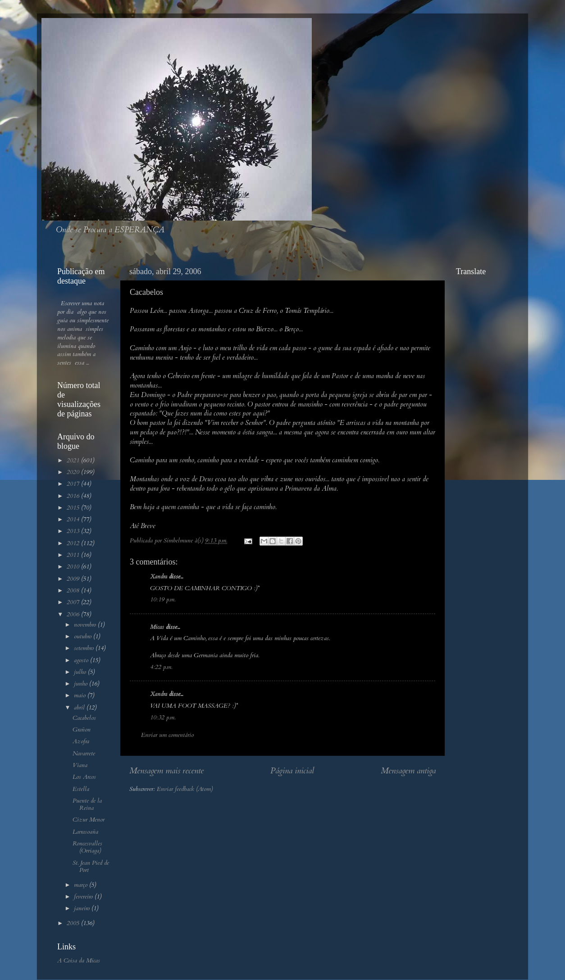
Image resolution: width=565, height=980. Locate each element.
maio (80, 695)
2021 (74, 460)
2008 (74, 591)
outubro (83, 636)
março (81, 885)
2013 (74, 531)
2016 (74, 496)
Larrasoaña (85, 832)
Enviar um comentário (167, 735)
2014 (74, 519)
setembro (85, 648)
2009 (74, 579)
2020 (74, 472)
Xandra (158, 577)
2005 (74, 923)
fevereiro (84, 897)
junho (81, 684)
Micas (157, 627)
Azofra (81, 741)
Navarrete (84, 754)
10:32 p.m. (162, 718)
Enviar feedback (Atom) (185, 789)
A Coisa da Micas (78, 961)
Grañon (82, 730)
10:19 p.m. (162, 600)
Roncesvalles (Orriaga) (87, 847)
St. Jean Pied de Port (91, 866)
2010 (74, 567)
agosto (82, 660)
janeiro (82, 908)
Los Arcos (84, 777)
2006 (74, 614)
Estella (81, 789)
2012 (74, 543)
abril (80, 708)
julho (81, 672)
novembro (86, 625)
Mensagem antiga (408, 771)
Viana (80, 765)
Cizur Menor (89, 820)
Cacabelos (84, 718)
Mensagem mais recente (166, 771)
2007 (74, 602)
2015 (74, 508)
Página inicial (292, 771)
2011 (74, 555)
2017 (74, 484)
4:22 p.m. (161, 667)
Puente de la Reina (87, 804)
